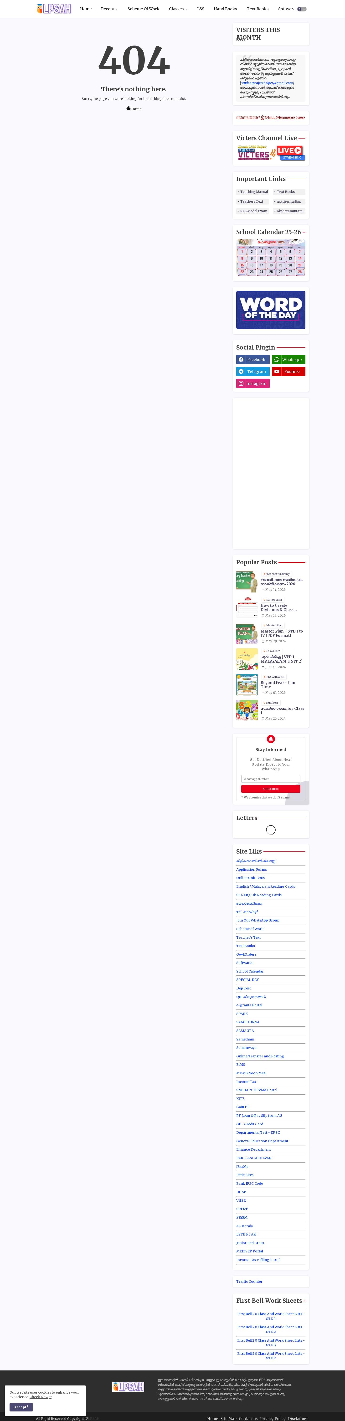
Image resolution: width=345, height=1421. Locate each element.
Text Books (258, 8)
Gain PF (242, 1107)
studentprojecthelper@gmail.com (267, 83)
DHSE (241, 1192)
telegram (256, 371)
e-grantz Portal (249, 1005)
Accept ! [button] (21, 1407)
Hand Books (225, 8)
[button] (302, 9)
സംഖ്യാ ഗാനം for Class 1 (282, 710)
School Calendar (250, 971)
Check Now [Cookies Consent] (39, 1397)
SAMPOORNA (247, 1022)
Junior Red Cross (250, 1243)
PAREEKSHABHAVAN (254, 1158)
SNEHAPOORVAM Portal (256, 1090)
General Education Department (262, 1141)
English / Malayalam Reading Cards (265, 886)
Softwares (288, 8)
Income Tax (246, 1082)
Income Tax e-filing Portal (258, 1260)
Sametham (245, 1039)
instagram (256, 383)
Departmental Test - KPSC (258, 1132)
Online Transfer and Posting (260, 1056)
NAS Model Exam (253, 211)
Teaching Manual (254, 192)
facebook (256, 359)
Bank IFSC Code (249, 1183)
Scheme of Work (250, 929)
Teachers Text (251, 202)
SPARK (242, 1014)
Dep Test (243, 988)
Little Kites (244, 1175)
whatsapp (292, 359)
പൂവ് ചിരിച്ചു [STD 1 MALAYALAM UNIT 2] (282, 659)
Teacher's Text (248, 937)
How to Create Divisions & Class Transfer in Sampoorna (277, 607)
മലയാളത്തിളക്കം (249, 903)
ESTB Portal (246, 1234)
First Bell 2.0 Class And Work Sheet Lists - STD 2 (271, 1329)
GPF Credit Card (249, 1124)
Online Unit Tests (250, 878)
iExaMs (242, 1166)
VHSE (241, 1200)
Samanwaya (246, 1047)
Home (86, 8)
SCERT (242, 1209)
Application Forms (251, 869)
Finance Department (253, 1149)
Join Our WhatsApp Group (257, 920)
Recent (107, 8)
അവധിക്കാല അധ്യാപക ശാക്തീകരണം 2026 (282, 582)
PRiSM (241, 1217)
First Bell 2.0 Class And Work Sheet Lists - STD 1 (271, 1316)
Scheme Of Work (144, 8)
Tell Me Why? (247, 912)
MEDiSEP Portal (249, 1251)
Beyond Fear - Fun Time (278, 685)
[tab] (85, 9)
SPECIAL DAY (247, 980)
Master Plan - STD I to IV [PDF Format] (282, 633)
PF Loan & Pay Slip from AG (259, 1115)
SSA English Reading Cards (259, 895)
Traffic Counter (249, 1281)
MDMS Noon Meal (251, 1073)
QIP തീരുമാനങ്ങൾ (251, 997)
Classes (176, 8)
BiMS (240, 1064)
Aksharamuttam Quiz (291, 211)
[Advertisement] (272, 472)
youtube (292, 371)
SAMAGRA (245, 1031)
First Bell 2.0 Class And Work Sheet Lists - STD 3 (271, 1342)
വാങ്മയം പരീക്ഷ (289, 202)
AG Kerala (244, 1226)
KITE (240, 1099)
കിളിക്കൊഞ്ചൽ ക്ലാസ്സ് (255, 861)
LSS (200, 8)
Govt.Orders (246, 954)
